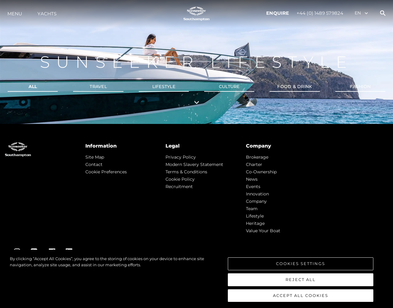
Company (256, 201)
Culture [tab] (229, 86)
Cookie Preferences (106, 172)
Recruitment (179, 186)
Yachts (46, 14)
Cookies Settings (300, 265)
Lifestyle (255, 216)
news (252, 179)
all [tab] (33, 86)
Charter (254, 164)
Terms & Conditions (186, 172)
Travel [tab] (98, 86)
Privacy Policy (180, 157)
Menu (14, 14)
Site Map (94, 157)
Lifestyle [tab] (163, 86)
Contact (94, 164)
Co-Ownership (261, 172)
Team (252, 208)
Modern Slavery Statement (194, 164)
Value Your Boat (263, 230)
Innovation (257, 194)
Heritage (255, 223)
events (253, 186)
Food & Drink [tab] (294, 86)
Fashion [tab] (360, 86)
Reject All (301, 281)
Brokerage (257, 157)
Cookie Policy (180, 179)
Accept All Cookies (300, 297)
